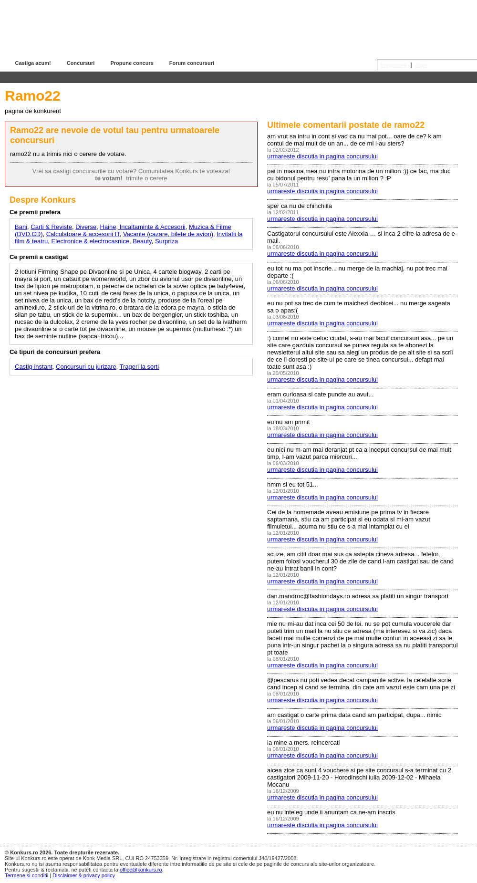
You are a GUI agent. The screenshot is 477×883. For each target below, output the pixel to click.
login (420, 65)
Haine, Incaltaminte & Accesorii (143, 226)
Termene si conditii (26, 875)
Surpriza (166, 241)
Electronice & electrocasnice (90, 241)
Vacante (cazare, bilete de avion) (168, 234)
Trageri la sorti (139, 366)
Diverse (85, 226)
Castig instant (33, 366)
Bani (21, 226)
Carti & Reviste (51, 226)
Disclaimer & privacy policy (83, 875)
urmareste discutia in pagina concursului (322, 156)
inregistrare (394, 65)
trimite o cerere (146, 178)
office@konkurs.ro (141, 870)
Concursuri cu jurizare (86, 366)
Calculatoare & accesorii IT (83, 234)
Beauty (142, 241)
